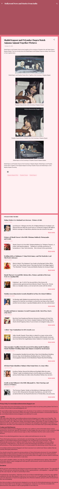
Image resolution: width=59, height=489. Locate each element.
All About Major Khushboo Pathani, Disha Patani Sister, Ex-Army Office (26, 366)
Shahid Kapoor (33, 175)
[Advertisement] (29, 12)
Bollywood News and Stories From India (21, 3)
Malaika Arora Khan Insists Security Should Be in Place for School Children (27, 294)
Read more (51, 232)
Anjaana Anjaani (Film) (13, 175)
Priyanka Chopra (24, 175)
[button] (54, 40)
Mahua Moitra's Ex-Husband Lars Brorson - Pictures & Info (23, 220)
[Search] (57, 4)
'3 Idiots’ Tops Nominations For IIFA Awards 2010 (19, 330)
